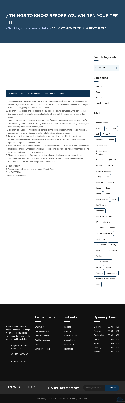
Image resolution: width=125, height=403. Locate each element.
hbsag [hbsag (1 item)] (98, 194)
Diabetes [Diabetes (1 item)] (99, 160)
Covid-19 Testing (42, 349)
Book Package (70, 336)
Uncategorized (102, 103)
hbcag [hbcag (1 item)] (98, 188)
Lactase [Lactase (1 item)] (112, 228)
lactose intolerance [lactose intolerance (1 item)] (104, 233)
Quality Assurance (42, 340)
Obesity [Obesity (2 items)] (113, 245)
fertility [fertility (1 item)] (98, 177)
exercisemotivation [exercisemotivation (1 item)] (103, 171)
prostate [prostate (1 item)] (99, 256)
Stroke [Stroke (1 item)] (98, 267)
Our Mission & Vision (44, 331)
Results (67, 327)
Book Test (68, 331)
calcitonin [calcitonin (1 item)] (100, 140)
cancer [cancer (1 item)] (111, 140)
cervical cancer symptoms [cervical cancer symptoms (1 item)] (102, 152)
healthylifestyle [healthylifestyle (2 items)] (102, 199)
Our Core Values (42, 336)
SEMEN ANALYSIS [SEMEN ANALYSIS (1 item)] (103, 262)
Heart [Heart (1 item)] (114, 199)
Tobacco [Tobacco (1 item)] (99, 273)
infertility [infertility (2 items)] (106, 222)
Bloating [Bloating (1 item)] (99, 129)
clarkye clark (35, 93)
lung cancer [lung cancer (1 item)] (101, 245)
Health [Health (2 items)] (107, 194)
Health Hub (69, 349)
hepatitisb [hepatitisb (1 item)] (100, 211)
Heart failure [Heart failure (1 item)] (101, 205)
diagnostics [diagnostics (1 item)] (111, 160)
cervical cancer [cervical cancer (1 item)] (102, 145)
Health (62, 93)
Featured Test (70, 344)
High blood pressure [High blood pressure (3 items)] (104, 216)
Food (98, 92)
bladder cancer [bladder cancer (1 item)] (102, 123)
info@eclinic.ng (13, 361)
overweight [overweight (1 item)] (100, 250)
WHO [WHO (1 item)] (98, 284)
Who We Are (40, 327)
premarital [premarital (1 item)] (113, 250)
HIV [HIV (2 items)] (97, 222)
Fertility (99, 87)
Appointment (69, 340)
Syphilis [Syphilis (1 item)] (108, 267)
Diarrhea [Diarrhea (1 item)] (99, 165)
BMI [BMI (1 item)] (97, 134)
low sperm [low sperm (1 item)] (100, 239)
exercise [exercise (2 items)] (110, 165)
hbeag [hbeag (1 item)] (107, 188)
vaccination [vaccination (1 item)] (112, 273)
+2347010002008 (13, 354)
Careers (38, 344)
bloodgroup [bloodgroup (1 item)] (111, 129)
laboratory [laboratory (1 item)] (100, 228)
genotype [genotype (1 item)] (99, 182)
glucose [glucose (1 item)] (111, 182)
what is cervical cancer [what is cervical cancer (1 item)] (105, 279)
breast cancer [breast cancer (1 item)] (109, 134)
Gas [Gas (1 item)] (107, 177)
